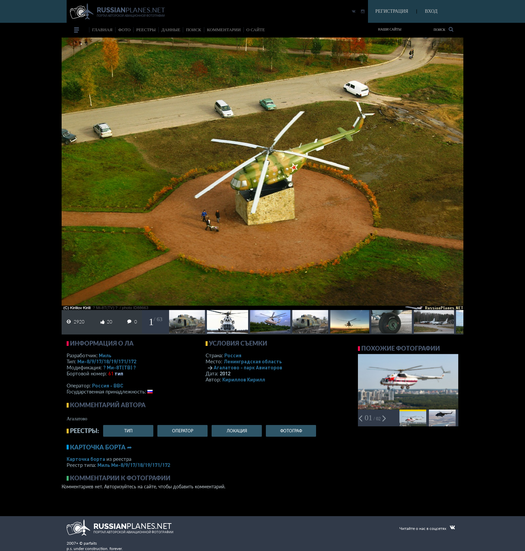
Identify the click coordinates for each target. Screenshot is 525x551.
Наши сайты (389, 29)
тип (119, 373)
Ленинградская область (253, 361)
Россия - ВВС (107, 385)
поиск (193, 29)
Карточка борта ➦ (101, 447)
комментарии (224, 29)
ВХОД (431, 11)
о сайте (255, 29)
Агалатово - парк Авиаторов (248, 367)
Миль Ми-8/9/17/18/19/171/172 (133, 465)
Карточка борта (86, 459)
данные (170, 29)
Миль (105, 355)
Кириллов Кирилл (243, 379)
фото (124, 29)
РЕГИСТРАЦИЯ (391, 11)
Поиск (443, 29)
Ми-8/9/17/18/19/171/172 (106, 361)
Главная (102, 29)
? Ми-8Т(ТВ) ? (119, 367)
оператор (182, 430)
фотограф (291, 430)
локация (237, 430)
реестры (146, 29)
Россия (232, 355)
